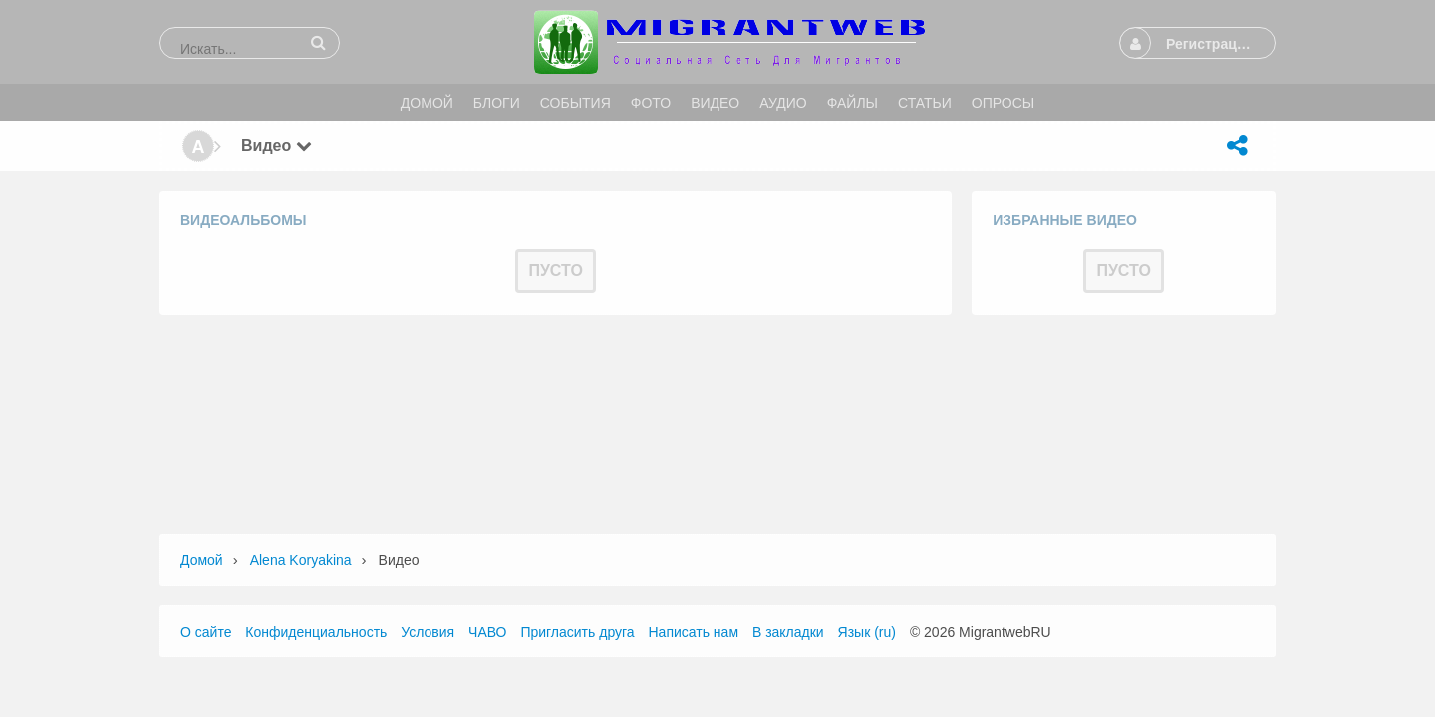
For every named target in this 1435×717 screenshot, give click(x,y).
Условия (427, 632)
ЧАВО (487, 632)
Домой (201, 560)
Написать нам (694, 632)
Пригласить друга (577, 632)
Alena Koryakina (301, 560)
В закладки (788, 632)
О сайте (205, 632)
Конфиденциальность (316, 632)
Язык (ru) (867, 632)
